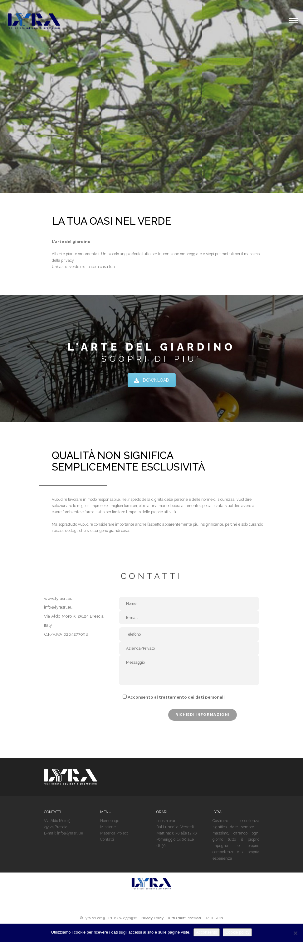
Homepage (109, 820)
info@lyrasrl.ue (70, 833)
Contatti (107, 839)
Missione (108, 827)
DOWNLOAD (151, 380)
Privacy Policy (152, 918)
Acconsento (206, 932)
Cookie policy (237, 932)
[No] (295, 933)
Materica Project (114, 833)
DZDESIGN (213, 918)
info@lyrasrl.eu (58, 607)
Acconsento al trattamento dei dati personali (176, 697)
